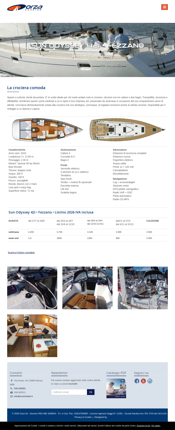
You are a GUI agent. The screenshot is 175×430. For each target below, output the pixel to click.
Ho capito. (156, 426)
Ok (90, 392)
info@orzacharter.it (21, 396)
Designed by (101, 417)
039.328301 (18, 388)
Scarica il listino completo (21, 252)
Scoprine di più (143, 426)
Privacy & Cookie (83, 417)
